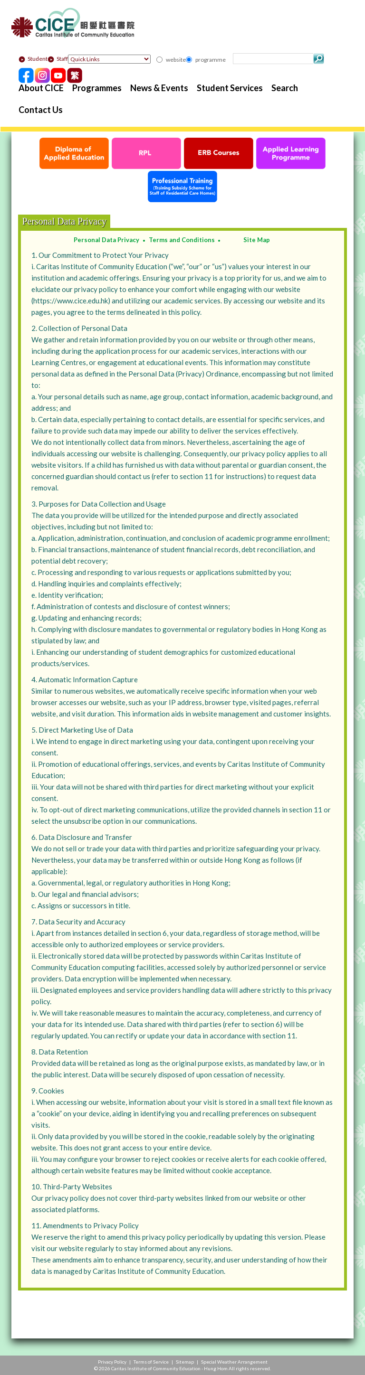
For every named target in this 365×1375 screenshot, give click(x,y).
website (176, 59)
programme (210, 59)
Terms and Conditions (182, 240)
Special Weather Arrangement (234, 1362)
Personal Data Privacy (106, 240)
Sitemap (185, 1362)
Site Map (256, 240)
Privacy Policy (112, 1362)
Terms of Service (151, 1362)
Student (33, 58)
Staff (58, 58)
